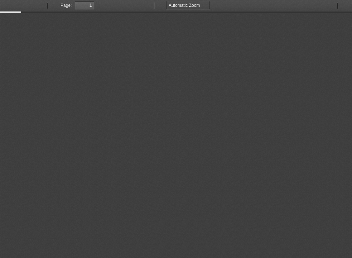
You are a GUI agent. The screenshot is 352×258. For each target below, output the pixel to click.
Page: (66, 5)
